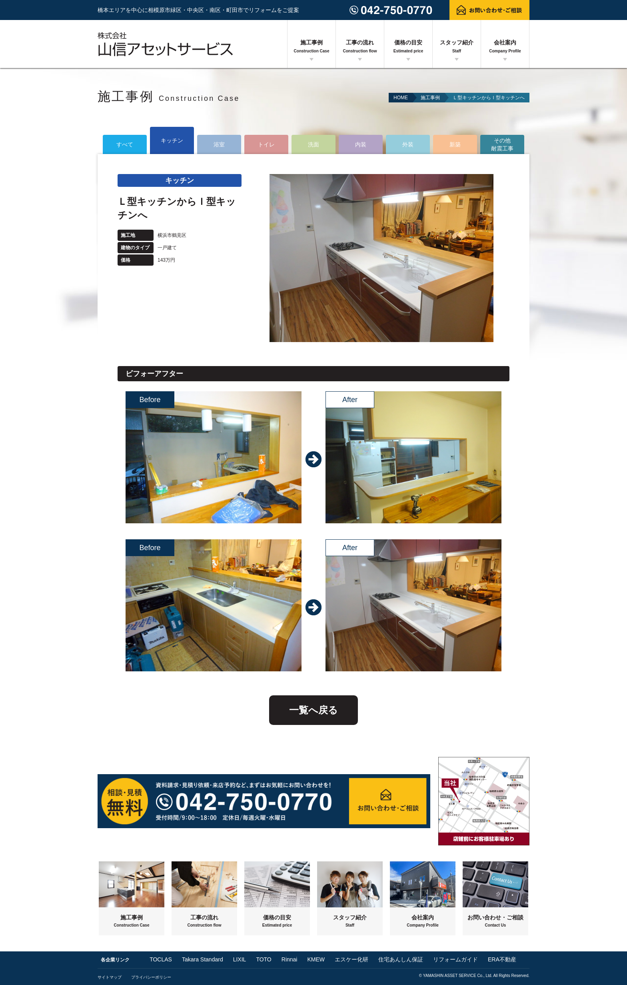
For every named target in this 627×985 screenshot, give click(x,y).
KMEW (316, 959)
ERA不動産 (502, 959)
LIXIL (239, 959)
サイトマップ (110, 977)
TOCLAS (161, 959)
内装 (360, 144)
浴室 (219, 144)
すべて (124, 144)
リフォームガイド (455, 959)
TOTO (263, 959)
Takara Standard (202, 959)
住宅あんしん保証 (400, 959)
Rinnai (290, 959)
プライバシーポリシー (151, 977)
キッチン (172, 140)
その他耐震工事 (502, 144)
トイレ (266, 144)
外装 (407, 144)
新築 (455, 144)
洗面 (313, 144)
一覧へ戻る (313, 710)
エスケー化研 (351, 959)
